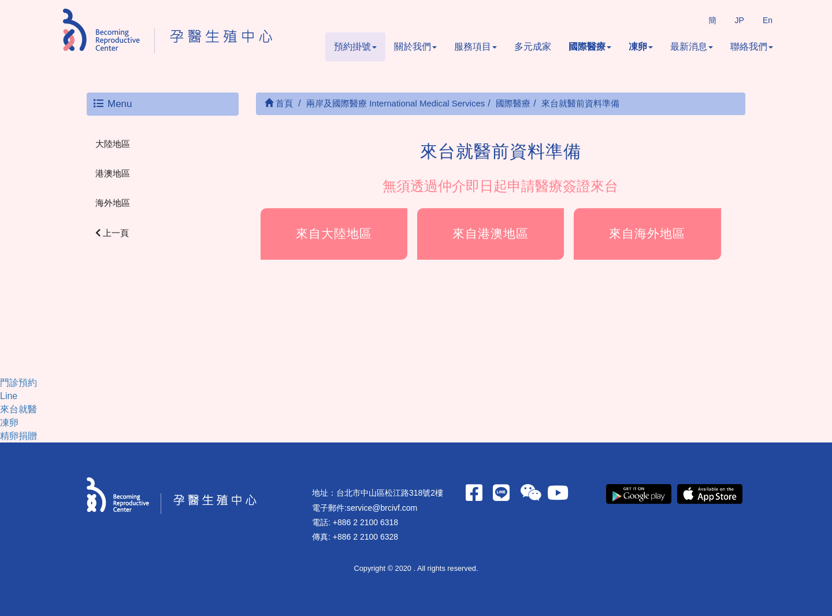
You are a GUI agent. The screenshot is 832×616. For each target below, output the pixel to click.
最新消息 (691, 46)
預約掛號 (355, 46)
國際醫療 (590, 46)
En (767, 20)
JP (739, 20)
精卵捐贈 (18, 436)
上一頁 (112, 233)
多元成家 (532, 46)
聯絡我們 (751, 46)
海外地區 (112, 203)
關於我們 (415, 46)
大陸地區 (112, 144)
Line (8, 396)
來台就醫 (18, 409)
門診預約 (18, 383)
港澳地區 (112, 173)
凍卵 (641, 46)
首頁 (279, 103)
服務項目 (475, 46)
